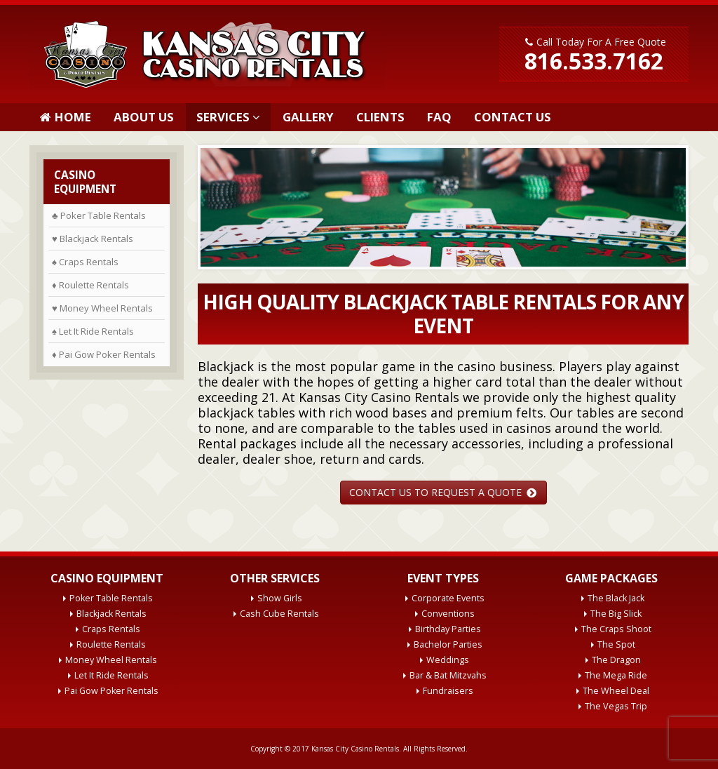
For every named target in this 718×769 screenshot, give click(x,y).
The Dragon (616, 660)
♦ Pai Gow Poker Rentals (104, 354)
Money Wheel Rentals (111, 660)
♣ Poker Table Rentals (99, 215)
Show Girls (279, 598)
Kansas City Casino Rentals (355, 749)
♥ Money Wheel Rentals (102, 308)
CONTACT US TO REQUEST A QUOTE (442, 492)
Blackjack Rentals (111, 614)
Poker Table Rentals (111, 598)
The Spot (616, 644)
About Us (144, 117)
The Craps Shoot (616, 629)
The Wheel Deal (616, 691)
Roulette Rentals (111, 644)
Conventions (448, 614)
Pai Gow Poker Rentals (111, 691)
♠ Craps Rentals (85, 261)
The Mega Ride (616, 675)
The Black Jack (616, 598)
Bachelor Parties (448, 644)
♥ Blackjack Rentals (92, 238)
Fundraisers (448, 691)
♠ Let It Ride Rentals (93, 331)
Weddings (447, 660)
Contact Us (512, 117)
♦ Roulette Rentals (90, 285)
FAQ (439, 117)
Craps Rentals (111, 629)
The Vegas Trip (616, 706)
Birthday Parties (448, 629)
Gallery (308, 117)
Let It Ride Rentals (111, 675)
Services (223, 117)
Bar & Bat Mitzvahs (448, 675)
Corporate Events (448, 598)
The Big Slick (616, 614)
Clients (380, 117)
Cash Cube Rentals (279, 614)
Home (65, 117)
